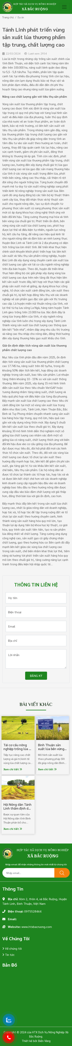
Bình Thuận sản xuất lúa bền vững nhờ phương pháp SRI (51, 751)
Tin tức (9, 955)
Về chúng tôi (13, 948)
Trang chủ (8, 17)
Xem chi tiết (12, 769)
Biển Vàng (44, 1041)
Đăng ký (36, 676)
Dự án (21, 17)
